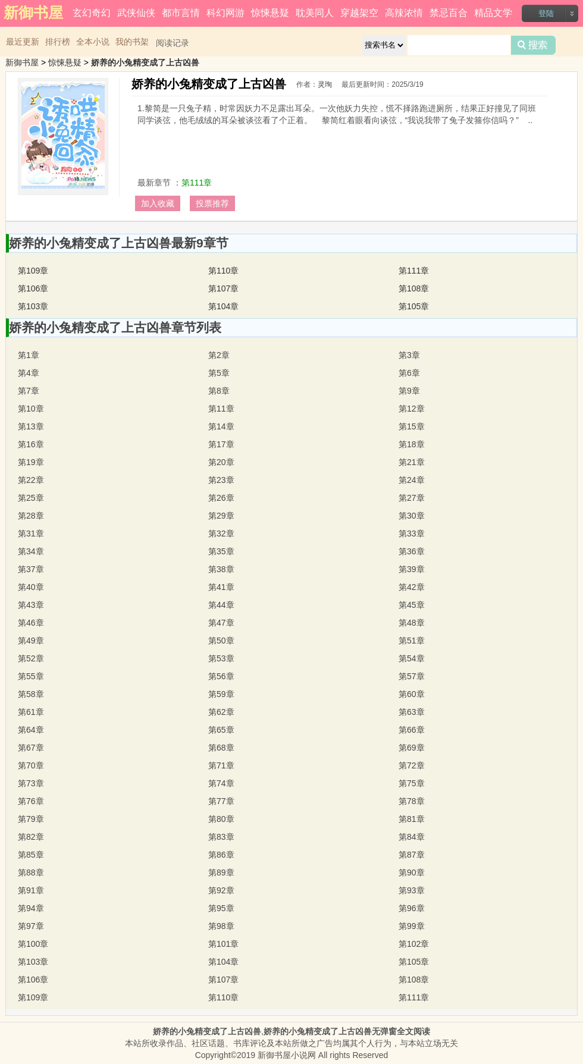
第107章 (223, 288)
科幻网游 (225, 13)
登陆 (546, 13)
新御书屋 (22, 62)
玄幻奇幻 (92, 13)
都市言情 (181, 13)
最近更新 (22, 41)
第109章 (33, 270)
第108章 (414, 288)
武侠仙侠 (136, 13)
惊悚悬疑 (270, 13)
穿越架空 (359, 13)
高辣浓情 (404, 13)
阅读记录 (172, 43)
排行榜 (57, 41)
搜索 (533, 45)
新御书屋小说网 (287, 1055)
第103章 (33, 306)
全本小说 (92, 41)
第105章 (414, 306)
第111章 (196, 182)
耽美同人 (315, 13)
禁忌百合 (449, 13)
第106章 (33, 288)
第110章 (223, 270)
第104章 (223, 306)
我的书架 (132, 41)
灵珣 (325, 84)
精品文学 (493, 13)
